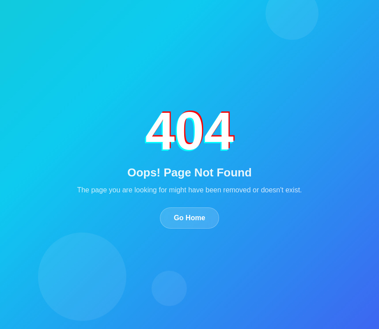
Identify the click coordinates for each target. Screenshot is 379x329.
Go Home (189, 218)
